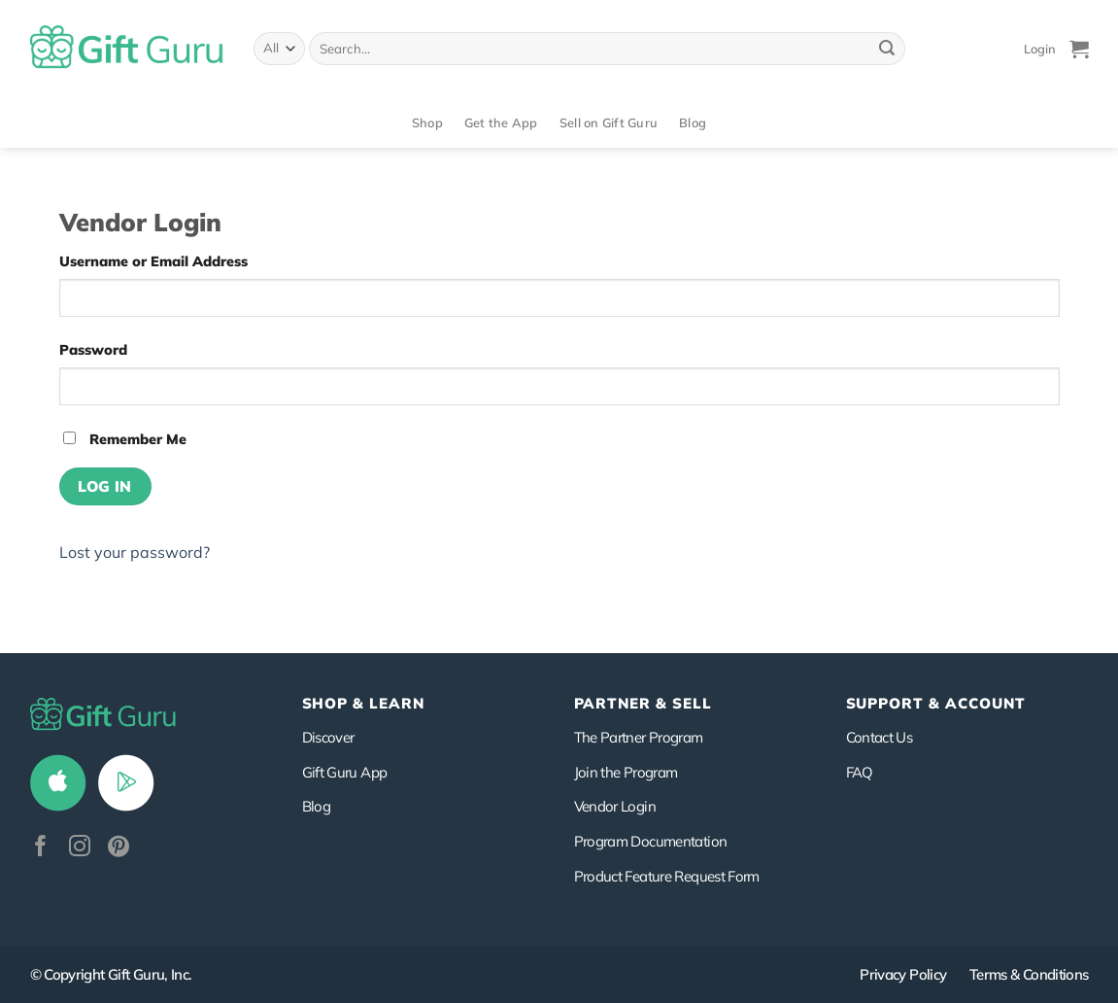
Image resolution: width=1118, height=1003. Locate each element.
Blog (692, 122)
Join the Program (626, 772)
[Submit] (886, 48)
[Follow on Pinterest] (118, 848)
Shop (427, 122)
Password (93, 350)
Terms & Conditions (1029, 974)
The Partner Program (638, 737)
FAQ (859, 772)
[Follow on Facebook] (40, 848)
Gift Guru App (345, 772)
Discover (328, 737)
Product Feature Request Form (667, 876)
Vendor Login (615, 806)
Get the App (501, 122)
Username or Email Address (153, 261)
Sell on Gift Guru (608, 122)
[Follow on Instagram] (79, 848)
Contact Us (879, 737)
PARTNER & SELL (643, 703)
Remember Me (124, 439)
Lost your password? (134, 552)
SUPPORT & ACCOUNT (936, 703)
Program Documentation (651, 841)
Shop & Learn (363, 703)
